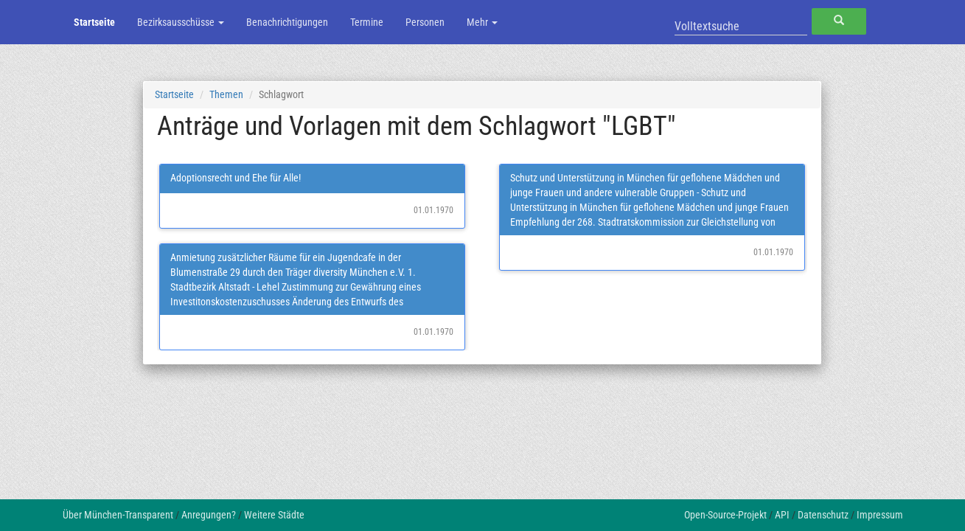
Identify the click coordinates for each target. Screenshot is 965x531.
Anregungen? (208, 515)
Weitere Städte (274, 515)
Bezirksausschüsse (180, 22)
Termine (366, 22)
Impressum (880, 515)
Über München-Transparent (118, 515)
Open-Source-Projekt (725, 515)
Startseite (94, 22)
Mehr (482, 22)
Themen (226, 94)
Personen (425, 22)
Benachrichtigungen (287, 22)
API (782, 515)
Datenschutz (823, 515)
